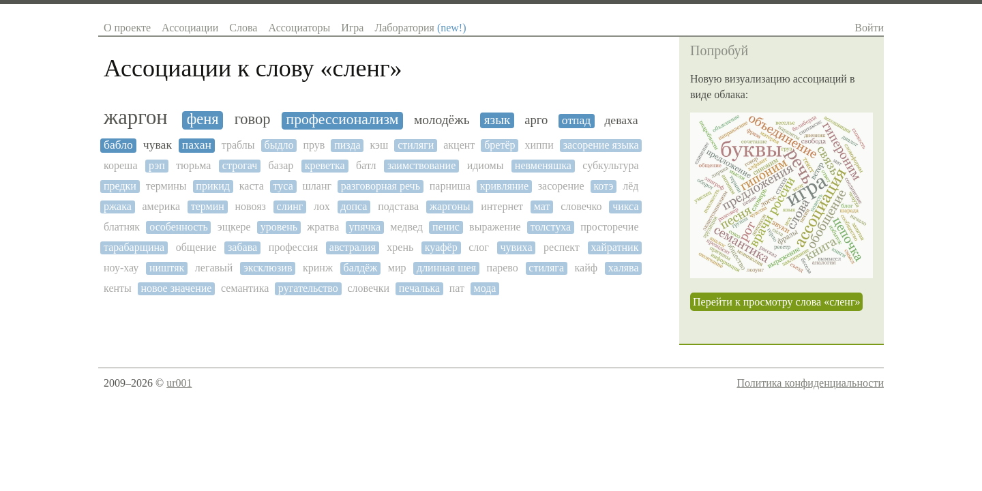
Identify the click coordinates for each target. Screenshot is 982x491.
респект (562, 247)
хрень (400, 247)
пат (456, 288)
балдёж (361, 267)
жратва (323, 227)
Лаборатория (420, 27)
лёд (630, 186)
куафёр (441, 247)
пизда (347, 145)
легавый (214, 267)
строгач (239, 165)
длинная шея (446, 267)
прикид (213, 186)
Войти (869, 27)
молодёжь (442, 120)
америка (161, 206)
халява (623, 267)
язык (497, 120)
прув (314, 145)
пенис (446, 227)
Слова (243, 27)
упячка (365, 227)
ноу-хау (121, 267)
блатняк (122, 227)
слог (478, 247)
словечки (368, 288)
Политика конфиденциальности (810, 383)
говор (253, 119)
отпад (576, 120)
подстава (398, 206)
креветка (325, 165)
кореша (120, 165)
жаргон (136, 117)
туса (283, 186)
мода (485, 288)
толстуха (551, 227)
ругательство (308, 288)
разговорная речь (380, 186)
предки (120, 186)
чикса (625, 206)
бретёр (499, 145)
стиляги (416, 145)
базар (281, 165)
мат (542, 206)
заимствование (421, 165)
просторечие (609, 227)
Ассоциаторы (299, 27)
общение (196, 247)
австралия (352, 247)
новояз (250, 206)
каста (251, 186)
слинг (290, 206)
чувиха (516, 247)
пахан (196, 144)
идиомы (485, 165)
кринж (318, 267)
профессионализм (342, 120)
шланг (317, 186)
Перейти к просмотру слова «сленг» (776, 302)
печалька (419, 288)
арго (536, 120)
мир (397, 267)
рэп (157, 165)
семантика (245, 288)
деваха (621, 120)
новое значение (175, 288)
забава (242, 247)
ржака (118, 206)
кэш (379, 145)
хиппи (538, 145)
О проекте (127, 27)
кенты (118, 288)
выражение (495, 227)
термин (207, 206)
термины (166, 186)
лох (322, 206)
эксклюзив (268, 267)
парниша (450, 186)
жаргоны (450, 206)
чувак (157, 144)
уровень (279, 227)
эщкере (234, 227)
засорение (561, 186)
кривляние (504, 186)
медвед (406, 227)
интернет (502, 206)
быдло (278, 145)
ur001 (179, 383)
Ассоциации (190, 27)
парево (502, 267)
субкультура (610, 165)
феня (203, 119)
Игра (352, 27)
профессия (293, 247)
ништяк (166, 267)
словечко (581, 206)
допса (353, 206)
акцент (459, 145)
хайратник (614, 247)
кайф (586, 267)
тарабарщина (134, 247)
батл (366, 165)
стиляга (546, 267)
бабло (118, 144)
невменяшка (543, 165)
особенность (178, 227)
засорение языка (601, 145)
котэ (603, 186)
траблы (238, 145)
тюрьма (193, 165)
